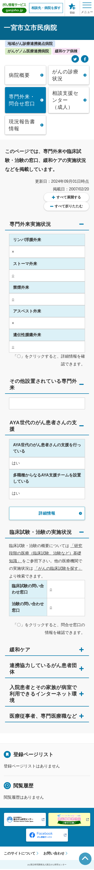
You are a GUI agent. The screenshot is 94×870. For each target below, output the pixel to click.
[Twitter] (75, 59)
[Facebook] (84, 59)
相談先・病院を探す (46, 8)
